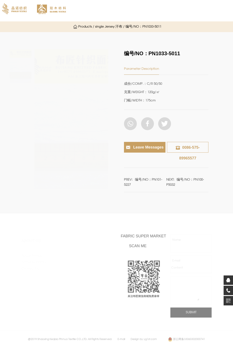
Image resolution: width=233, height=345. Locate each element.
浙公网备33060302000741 (189, 342)
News (189, 10)
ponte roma (64, 272)
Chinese (55, 26)
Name (176, 243)
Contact (28, 26)
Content (177, 271)
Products (167, 10)
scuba (59, 279)
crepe (59, 266)
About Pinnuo (104, 10)
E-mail (176, 264)
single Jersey (64, 253)
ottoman (61, 285)
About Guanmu (137, 10)
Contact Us (30, 264)
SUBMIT (191, 315)
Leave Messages (145, 147)
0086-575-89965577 (188, 152)
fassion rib (91, 266)
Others (88, 304)
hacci (87, 253)
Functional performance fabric (93, 285)
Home (78, 10)
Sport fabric (92, 298)
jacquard (90, 259)
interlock (61, 259)
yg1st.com (150, 342)
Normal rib (63, 317)
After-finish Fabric (96, 272)
